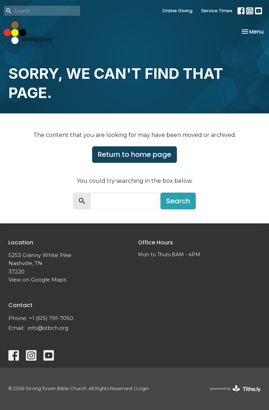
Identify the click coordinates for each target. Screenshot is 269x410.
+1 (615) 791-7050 (51, 318)
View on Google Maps (37, 279)
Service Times (216, 10)
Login (142, 388)
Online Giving (177, 10)
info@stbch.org (48, 328)
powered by (235, 389)
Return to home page (134, 154)
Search (178, 201)
